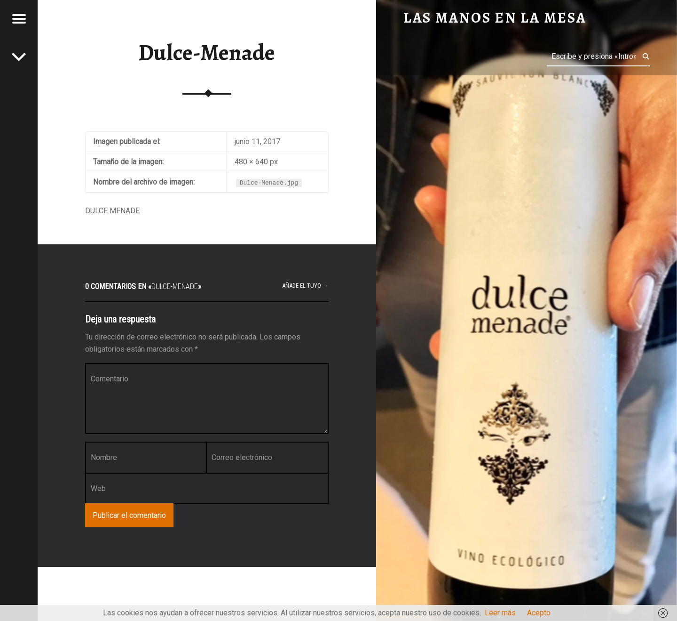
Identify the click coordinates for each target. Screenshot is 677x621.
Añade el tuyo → (305, 285)
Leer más (500, 612)
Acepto (539, 612)
